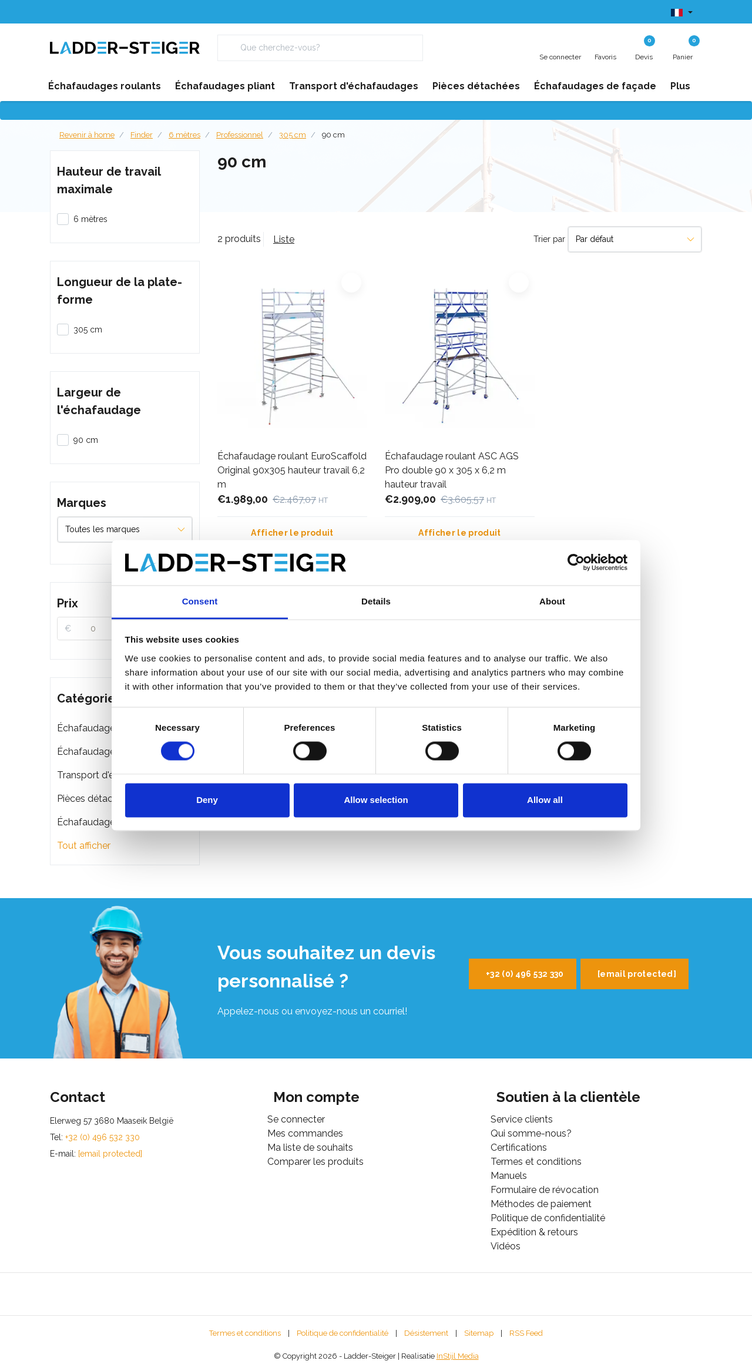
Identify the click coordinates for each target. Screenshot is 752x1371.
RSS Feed (526, 1333)
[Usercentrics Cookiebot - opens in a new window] (576, 563)
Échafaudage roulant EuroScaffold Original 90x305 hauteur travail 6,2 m (292, 470)
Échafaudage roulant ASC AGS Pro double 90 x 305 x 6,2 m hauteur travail (452, 470)
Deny (207, 800)
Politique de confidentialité (342, 1333)
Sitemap (479, 1333)
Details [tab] (376, 601)
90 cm (333, 134)
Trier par (549, 239)
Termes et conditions (245, 1333)
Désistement (426, 1333)
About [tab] (552, 601)
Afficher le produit (292, 532)
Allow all (545, 800)
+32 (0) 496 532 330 (525, 974)
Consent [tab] (200, 601)
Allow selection (376, 800)
